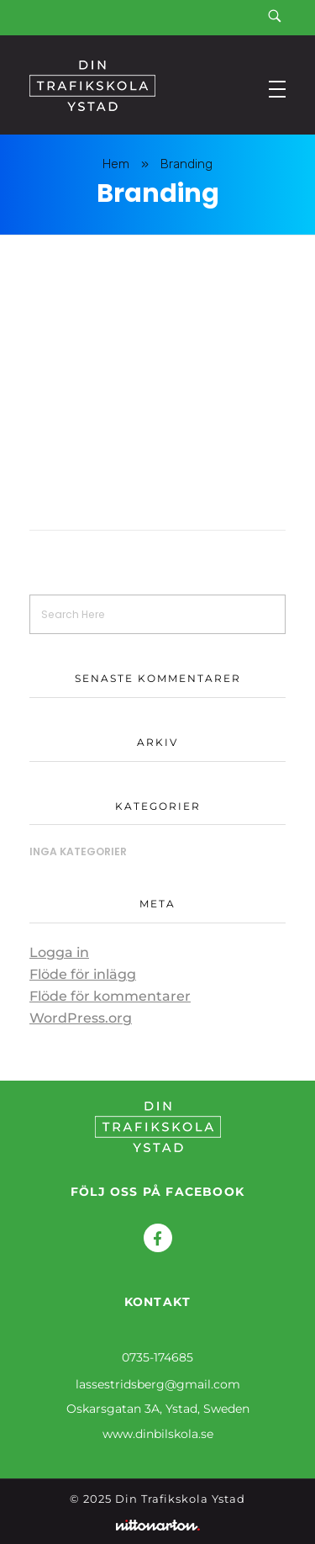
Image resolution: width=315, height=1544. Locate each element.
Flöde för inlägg (82, 974)
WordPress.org (80, 1018)
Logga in (59, 952)
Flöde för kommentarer (110, 996)
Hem (115, 164)
